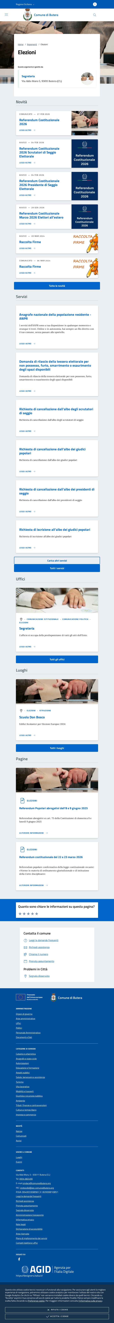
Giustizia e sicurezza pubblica (29, 1096)
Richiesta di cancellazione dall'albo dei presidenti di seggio (56, 491)
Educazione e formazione (27, 1068)
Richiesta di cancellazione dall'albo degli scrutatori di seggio (56, 410)
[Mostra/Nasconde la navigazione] (6, 14)
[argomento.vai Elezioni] (23, 622)
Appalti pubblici (23, 1072)
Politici (19, 1028)
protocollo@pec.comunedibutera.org (37, 1188)
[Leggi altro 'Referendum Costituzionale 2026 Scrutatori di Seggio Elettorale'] (27, 162)
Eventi (19, 1162)
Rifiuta (57, 1309)
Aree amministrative (25, 1018)
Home (20, 44)
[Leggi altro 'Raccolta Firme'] (27, 248)
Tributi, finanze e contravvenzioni (31, 1105)
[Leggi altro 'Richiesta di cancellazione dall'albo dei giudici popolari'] (27, 471)
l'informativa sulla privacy (90, 1300)
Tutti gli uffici (57, 659)
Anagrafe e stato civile (26, 1058)
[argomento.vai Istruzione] (45, 710)
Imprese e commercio (26, 1114)
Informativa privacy (25, 1219)
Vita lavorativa (22, 1086)
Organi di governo (24, 1014)
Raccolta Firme (30, 241)
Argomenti (32, 44)
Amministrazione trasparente (30, 1215)
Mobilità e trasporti (25, 1091)
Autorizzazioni (22, 1063)
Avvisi (18, 1140)
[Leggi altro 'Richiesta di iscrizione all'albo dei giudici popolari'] (27, 547)
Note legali (21, 1224)
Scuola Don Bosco (32, 717)
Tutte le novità (57, 286)
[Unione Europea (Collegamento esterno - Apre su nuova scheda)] (30, 997)
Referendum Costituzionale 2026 (39, 121)
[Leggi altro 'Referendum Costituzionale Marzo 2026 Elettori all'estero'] (27, 223)
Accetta (57, 1316)
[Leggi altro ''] (27, 646)
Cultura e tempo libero (26, 1110)
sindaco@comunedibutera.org (37, 1183)
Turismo (19, 1082)
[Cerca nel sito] (94, 15)
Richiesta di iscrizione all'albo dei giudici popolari (54, 529)
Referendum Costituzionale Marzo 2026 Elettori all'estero (41, 215)
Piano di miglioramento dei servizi (31, 1238)
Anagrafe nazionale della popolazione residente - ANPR (55, 316)
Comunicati (21, 1136)
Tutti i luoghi (57, 748)
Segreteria (28, 76)
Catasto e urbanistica (26, 1054)
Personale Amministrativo (28, 1032)
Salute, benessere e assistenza (30, 1077)
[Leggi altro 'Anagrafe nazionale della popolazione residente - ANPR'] (27, 343)
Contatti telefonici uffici (27, 1243)
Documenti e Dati (24, 1037)
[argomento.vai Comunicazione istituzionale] (43, 619)
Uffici (18, 1023)
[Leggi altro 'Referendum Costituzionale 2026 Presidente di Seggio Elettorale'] (27, 195)
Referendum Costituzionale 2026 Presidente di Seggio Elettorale (39, 184)
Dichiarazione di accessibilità (29, 1229)
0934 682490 (26, 1179)
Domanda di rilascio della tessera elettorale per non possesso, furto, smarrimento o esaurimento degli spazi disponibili (55, 365)
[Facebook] (19, 1260)
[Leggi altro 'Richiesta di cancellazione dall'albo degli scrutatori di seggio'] (27, 431)
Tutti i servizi (57, 568)
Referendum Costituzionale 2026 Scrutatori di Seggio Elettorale (39, 152)
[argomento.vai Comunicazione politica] (75, 619)
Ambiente (20, 1100)
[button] (25, 4)
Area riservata (22, 1233)
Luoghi (19, 1157)
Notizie (19, 1131)
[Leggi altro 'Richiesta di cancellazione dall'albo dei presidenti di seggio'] (27, 511)
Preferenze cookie (36, 1300)
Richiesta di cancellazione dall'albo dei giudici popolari (52, 451)
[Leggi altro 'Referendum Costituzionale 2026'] (27, 130)
